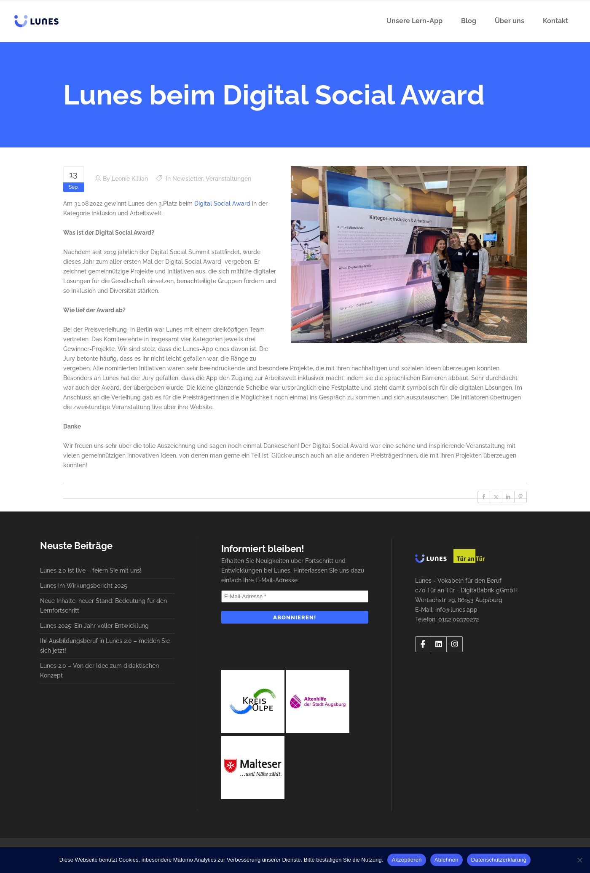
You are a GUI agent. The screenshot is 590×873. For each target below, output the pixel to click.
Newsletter (187, 178)
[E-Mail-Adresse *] (294, 596)
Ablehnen (446, 860)
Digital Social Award (222, 203)
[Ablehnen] (579, 860)
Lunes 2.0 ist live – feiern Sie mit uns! (91, 570)
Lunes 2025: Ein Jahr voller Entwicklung (94, 625)
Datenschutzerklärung (498, 860)
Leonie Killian (130, 178)
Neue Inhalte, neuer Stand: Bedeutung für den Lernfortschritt (103, 605)
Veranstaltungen (228, 178)
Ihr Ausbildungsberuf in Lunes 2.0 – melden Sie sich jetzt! (105, 645)
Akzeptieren (406, 860)
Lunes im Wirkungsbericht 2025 (83, 585)
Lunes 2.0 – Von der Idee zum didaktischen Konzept (99, 670)
